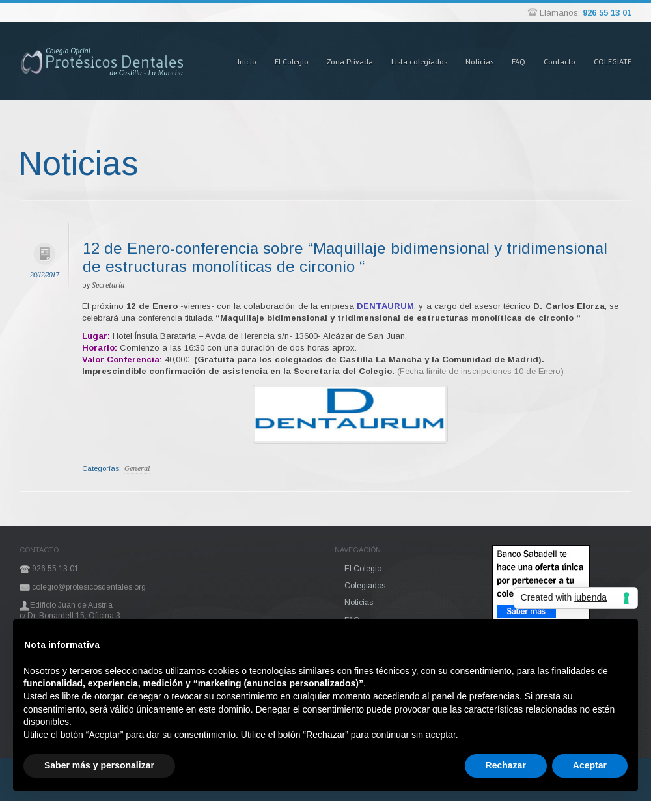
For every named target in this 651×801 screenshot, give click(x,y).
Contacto (559, 61)
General (137, 469)
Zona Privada (350, 61)
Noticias (479, 61)
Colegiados (364, 585)
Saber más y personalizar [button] (99, 765)
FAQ (518, 61)
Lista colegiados (419, 61)
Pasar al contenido (214, 21)
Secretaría (108, 285)
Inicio (247, 61)
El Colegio (292, 61)
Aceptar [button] (590, 765)
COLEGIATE (612, 61)
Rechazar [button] (506, 765)
